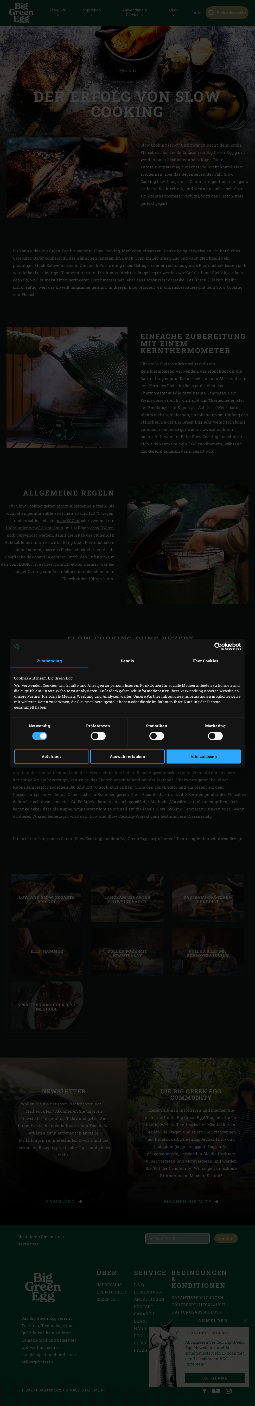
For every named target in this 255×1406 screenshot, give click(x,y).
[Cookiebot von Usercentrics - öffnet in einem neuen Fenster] (218, 646)
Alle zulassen (203, 756)
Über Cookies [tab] (206, 660)
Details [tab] (127, 660)
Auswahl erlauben (127, 756)
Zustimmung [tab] (49, 660)
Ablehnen (51, 756)
